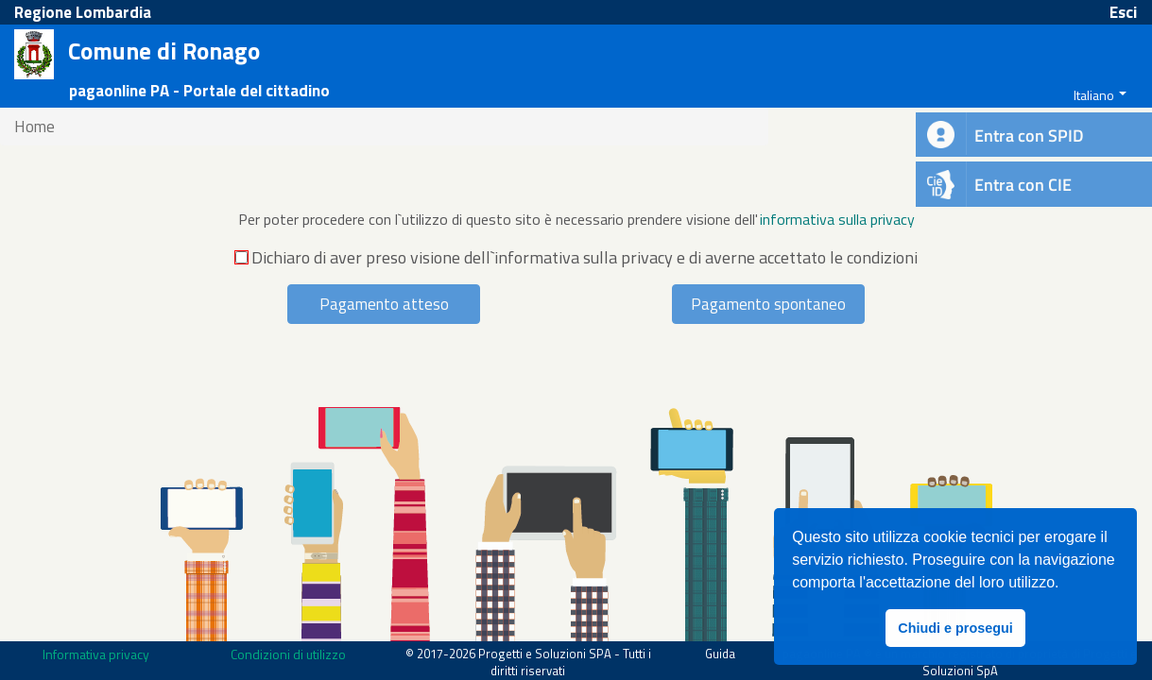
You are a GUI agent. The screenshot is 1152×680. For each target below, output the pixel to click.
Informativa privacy (96, 654)
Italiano (1094, 95)
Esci (1123, 12)
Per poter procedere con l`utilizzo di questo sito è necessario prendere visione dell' (498, 219)
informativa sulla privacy (837, 219)
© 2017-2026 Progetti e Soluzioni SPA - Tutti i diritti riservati (528, 662)
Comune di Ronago (164, 52)
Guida (720, 653)
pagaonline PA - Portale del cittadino (199, 90)
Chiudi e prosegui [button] (955, 628)
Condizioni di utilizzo (288, 654)
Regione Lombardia (82, 12)
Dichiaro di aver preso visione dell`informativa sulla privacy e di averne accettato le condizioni (576, 258)
